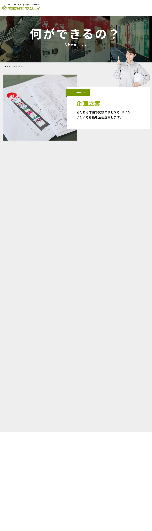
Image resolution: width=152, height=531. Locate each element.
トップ (7, 66)
